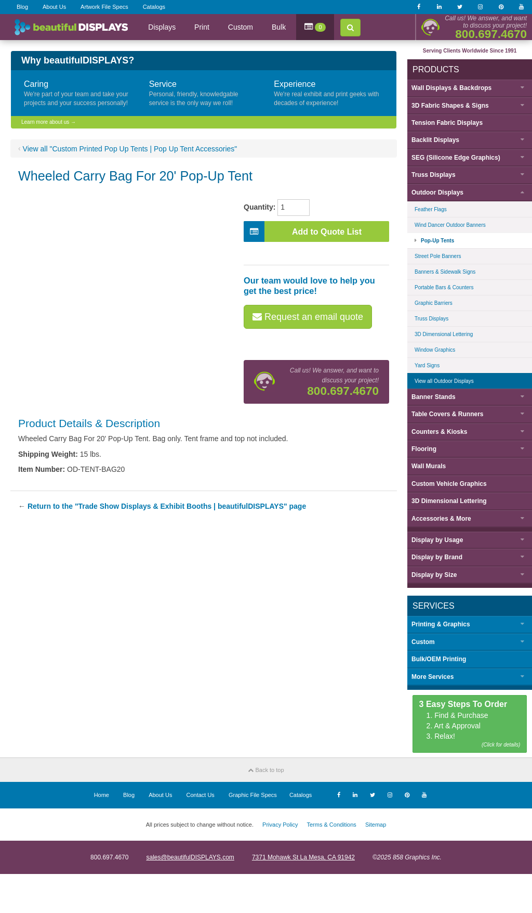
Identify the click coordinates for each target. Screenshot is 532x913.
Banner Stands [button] (433, 397)
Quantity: (259, 207)
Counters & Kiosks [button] (439, 431)
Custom (240, 27)
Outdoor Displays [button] (437, 192)
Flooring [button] (423, 449)
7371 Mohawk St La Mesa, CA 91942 (303, 857)
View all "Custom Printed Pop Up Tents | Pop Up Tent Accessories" (130, 149)
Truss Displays (431, 319)
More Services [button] (432, 676)
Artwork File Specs (104, 7)
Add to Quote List (303, 231)
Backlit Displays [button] (435, 140)
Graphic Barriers (434, 303)
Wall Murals (428, 466)
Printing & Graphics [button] (440, 624)
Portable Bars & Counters (444, 287)
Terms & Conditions (331, 824)
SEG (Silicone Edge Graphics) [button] (455, 157)
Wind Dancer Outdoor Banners (450, 225)
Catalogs (154, 7)
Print (201, 27)
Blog (22, 7)
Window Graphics (435, 350)
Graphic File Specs (253, 795)
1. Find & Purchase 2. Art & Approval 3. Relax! (470, 724)
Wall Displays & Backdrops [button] (451, 88)
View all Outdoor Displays (444, 381)
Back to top (266, 770)
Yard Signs (427, 365)
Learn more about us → (48, 122)
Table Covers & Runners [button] (447, 414)
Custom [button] (423, 642)
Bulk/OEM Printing (438, 659)
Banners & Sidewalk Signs (445, 272)
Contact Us (200, 795)
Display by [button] (437, 540)
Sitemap (375, 824)
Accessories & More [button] (441, 518)
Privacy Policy (280, 824)
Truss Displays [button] (433, 174)
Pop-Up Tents (437, 240)
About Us (54, 7)
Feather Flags (431, 209)
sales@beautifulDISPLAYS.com (190, 857)
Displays (162, 27)
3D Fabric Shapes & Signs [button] (450, 105)
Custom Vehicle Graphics (449, 483)
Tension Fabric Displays (447, 122)
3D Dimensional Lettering (444, 334)
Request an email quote (307, 317)
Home (101, 795)
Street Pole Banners (438, 256)
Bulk (279, 27)
